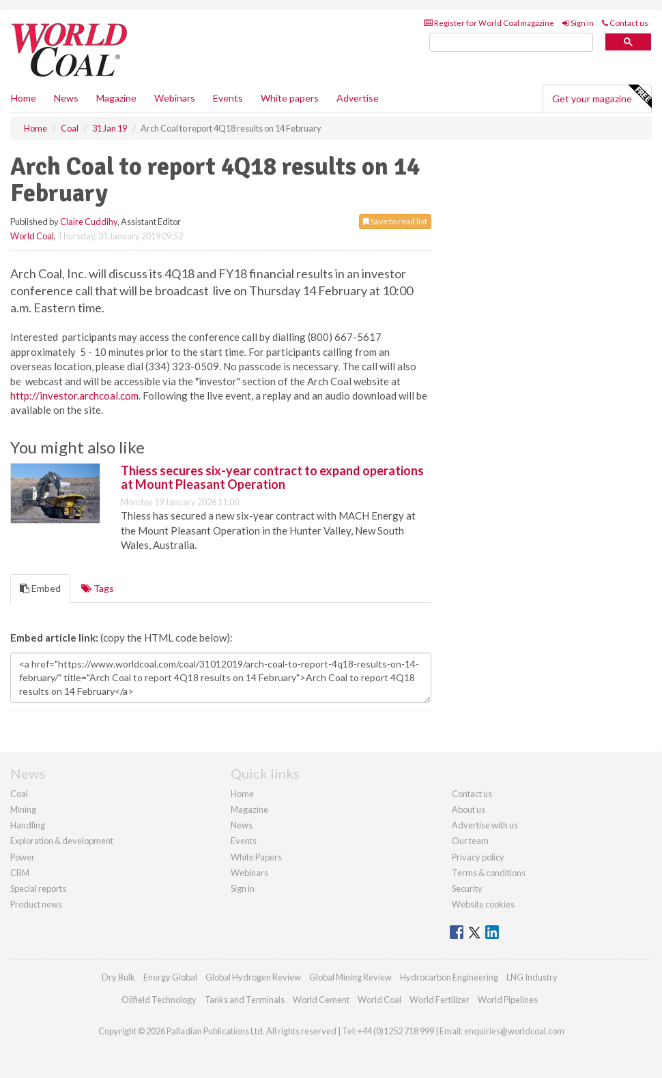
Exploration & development (61, 840)
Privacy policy (478, 857)
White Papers (256, 857)
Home (23, 98)
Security (467, 888)
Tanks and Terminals (245, 999)
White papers (290, 98)
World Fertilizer (439, 999)
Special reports (38, 888)
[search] (511, 43)
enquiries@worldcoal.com (514, 1030)
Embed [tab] (40, 588)
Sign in (578, 22)
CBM (19, 872)
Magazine (116, 98)
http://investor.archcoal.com (74, 395)
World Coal (32, 235)
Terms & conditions (489, 872)
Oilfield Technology (159, 999)
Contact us (625, 22)
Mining (23, 809)
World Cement (321, 999)
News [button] (66, 98)
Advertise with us (485, 825)
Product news (36, 904)
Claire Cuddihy (88, 221)
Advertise (357, 98)
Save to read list (395, 221)
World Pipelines (508, 999)
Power (22, 857)
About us (468, 809)
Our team (470, 840)
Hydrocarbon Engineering (449, 977)
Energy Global (170, 977)
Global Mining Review (350, 977)
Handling (27, 825)
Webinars (174, 98)
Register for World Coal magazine (489, 22)
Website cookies (483, 904)
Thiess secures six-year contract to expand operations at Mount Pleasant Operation (272, 477)
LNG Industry (532, 977)
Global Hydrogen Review (253, 977)
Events (228, 98)
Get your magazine (601, 96)
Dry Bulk (118, 977)
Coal (19, 793)
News (242, 825)
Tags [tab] (97, 588)
